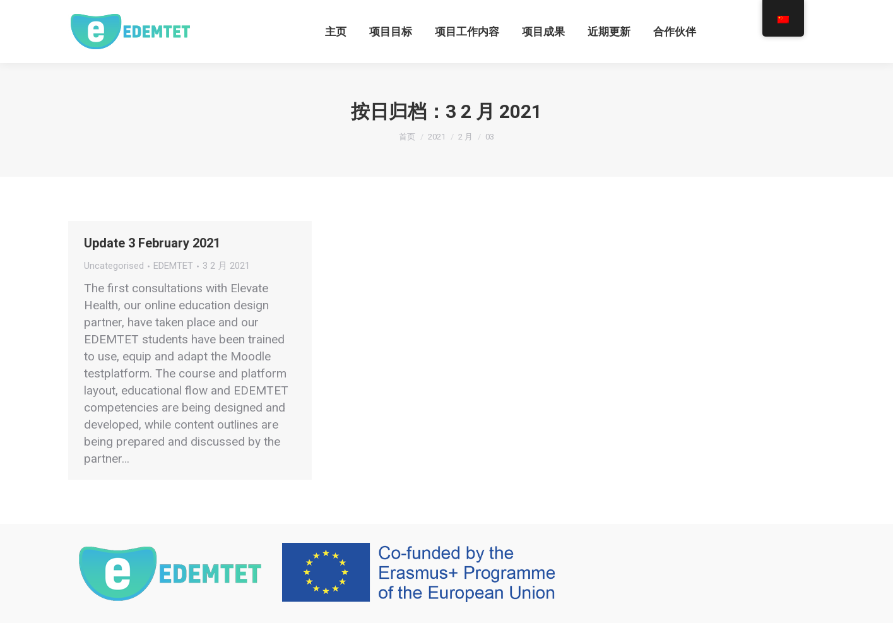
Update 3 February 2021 (152, 243)
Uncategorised (114, 265)
